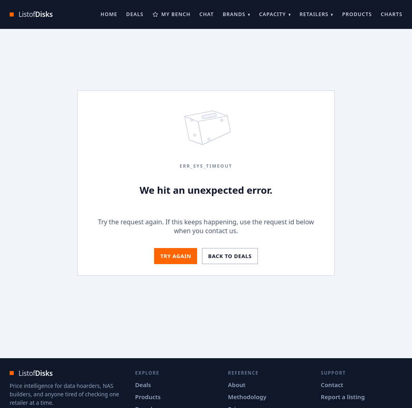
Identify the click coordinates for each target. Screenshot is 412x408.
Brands (233, 14)
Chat (206, 14)
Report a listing (343, 397)
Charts (391, 14)
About (237, 385)
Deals (135, 14)
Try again (175, 256)
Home (109, 14)
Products (357, 14)
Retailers (314, 14)
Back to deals (229, 256)
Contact (332, 385)
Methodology (247, 397)
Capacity (272, 14)
